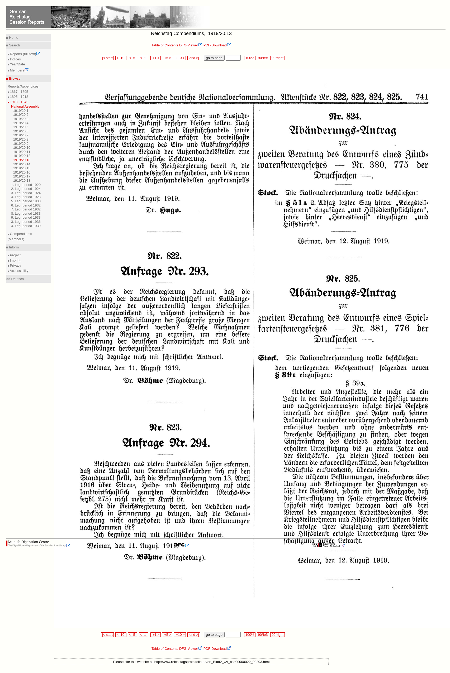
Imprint (14, 260)
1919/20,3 (21, 119)
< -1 (143, 58)
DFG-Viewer (190, 45)
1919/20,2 (21, 115)
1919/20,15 (21, 168)
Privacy (15, 265)
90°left (263, 58)
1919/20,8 (21, 139)
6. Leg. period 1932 (26, 205)
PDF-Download (217, 45)
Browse (14, 78)
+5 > (167, 58)
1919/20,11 (21, 152)
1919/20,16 (21, 172)
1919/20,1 (21, 111)
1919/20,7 (21, 135)
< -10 (121, 58)
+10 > (180, 58)
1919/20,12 (21, 156)
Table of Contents (164, 45)
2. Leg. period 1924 (26, 189)
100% (249, 58)
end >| (194, 58)
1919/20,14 (21, 164)
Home (13, 38)
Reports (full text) (25, 54)
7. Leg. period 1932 (26, 209)
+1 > (155, 58)
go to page (214, 58)
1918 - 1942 (18, 102)
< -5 (132, 58)
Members (19, 70)
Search (14, 45)
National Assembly (25, 106)
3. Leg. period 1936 (26, 222)
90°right (277, 58)
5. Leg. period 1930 (26, 201)
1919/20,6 (21, 131)
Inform (13, 247)
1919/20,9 (21, 144)
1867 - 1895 (18, 92)
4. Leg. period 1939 (26, 226)
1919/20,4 (21, 123)
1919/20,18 (21, 180)
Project (15, 255)
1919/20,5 (21, 127)
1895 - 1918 (18, 97)
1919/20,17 (21, 176)
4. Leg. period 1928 (26, 197)
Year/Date (17, 64)
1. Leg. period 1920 (26, 185)
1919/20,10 (21, 148)
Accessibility (19, 271)
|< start (107, 58)
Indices (15, 59)
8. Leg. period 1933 (26, 213)
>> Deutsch (15, 279)
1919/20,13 (21, 160)
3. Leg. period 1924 (26, 193)
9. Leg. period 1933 (26, 217)
